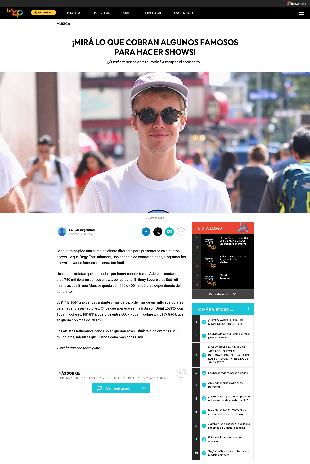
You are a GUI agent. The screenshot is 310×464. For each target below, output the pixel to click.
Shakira (93, 378)
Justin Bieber (112, 378)
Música (63, 23)
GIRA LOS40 (153, 13)
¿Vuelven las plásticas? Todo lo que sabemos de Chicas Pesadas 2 (229, 425)
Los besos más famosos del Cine (228, 373)
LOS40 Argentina (82, 230)
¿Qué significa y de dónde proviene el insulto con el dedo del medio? (229, 398)
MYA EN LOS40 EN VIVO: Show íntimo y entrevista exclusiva (227, 412)
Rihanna (64, 378)
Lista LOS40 (74, 13)
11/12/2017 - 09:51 (82, 234)
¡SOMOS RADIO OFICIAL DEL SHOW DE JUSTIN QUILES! (226, 322)
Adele (78, 378)
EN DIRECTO (45, 12)
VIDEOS (128, 13)
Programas (102, 13)
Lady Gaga (148, 378)
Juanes (131, 378)
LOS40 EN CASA (183, 13)
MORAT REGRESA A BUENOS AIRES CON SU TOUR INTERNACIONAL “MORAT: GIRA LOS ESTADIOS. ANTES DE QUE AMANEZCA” (229, 355)
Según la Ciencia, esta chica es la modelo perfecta (228, 453)
